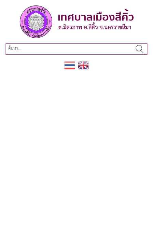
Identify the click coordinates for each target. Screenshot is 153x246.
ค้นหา (140, 49)
